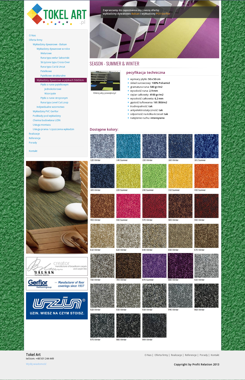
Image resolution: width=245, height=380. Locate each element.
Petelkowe (46, 71)
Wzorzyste (50, 93)
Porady (33, 142)
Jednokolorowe (52, 89)
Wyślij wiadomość (36, 364)
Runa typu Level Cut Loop (54, 102)
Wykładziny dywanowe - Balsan (50, 44)
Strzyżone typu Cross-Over (55, 62)
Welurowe (46, 53)
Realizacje (34, 133)
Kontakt (33, 151)
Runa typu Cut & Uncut (53, 66)
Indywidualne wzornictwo (50, 107)
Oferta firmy (35, 40)
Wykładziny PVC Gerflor (45, 111)
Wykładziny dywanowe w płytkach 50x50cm (60, 80)
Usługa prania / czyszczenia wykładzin (53, 129)
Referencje (35, 138)
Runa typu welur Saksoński (55, 57)
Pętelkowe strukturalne (53, 75)
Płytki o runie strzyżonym (54, 98)
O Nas (32, 35)
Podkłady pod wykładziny (47, 115)
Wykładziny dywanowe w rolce (53, 48)
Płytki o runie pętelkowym (55, 84)
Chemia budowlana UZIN (46, 120)
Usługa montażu (42, 124)
